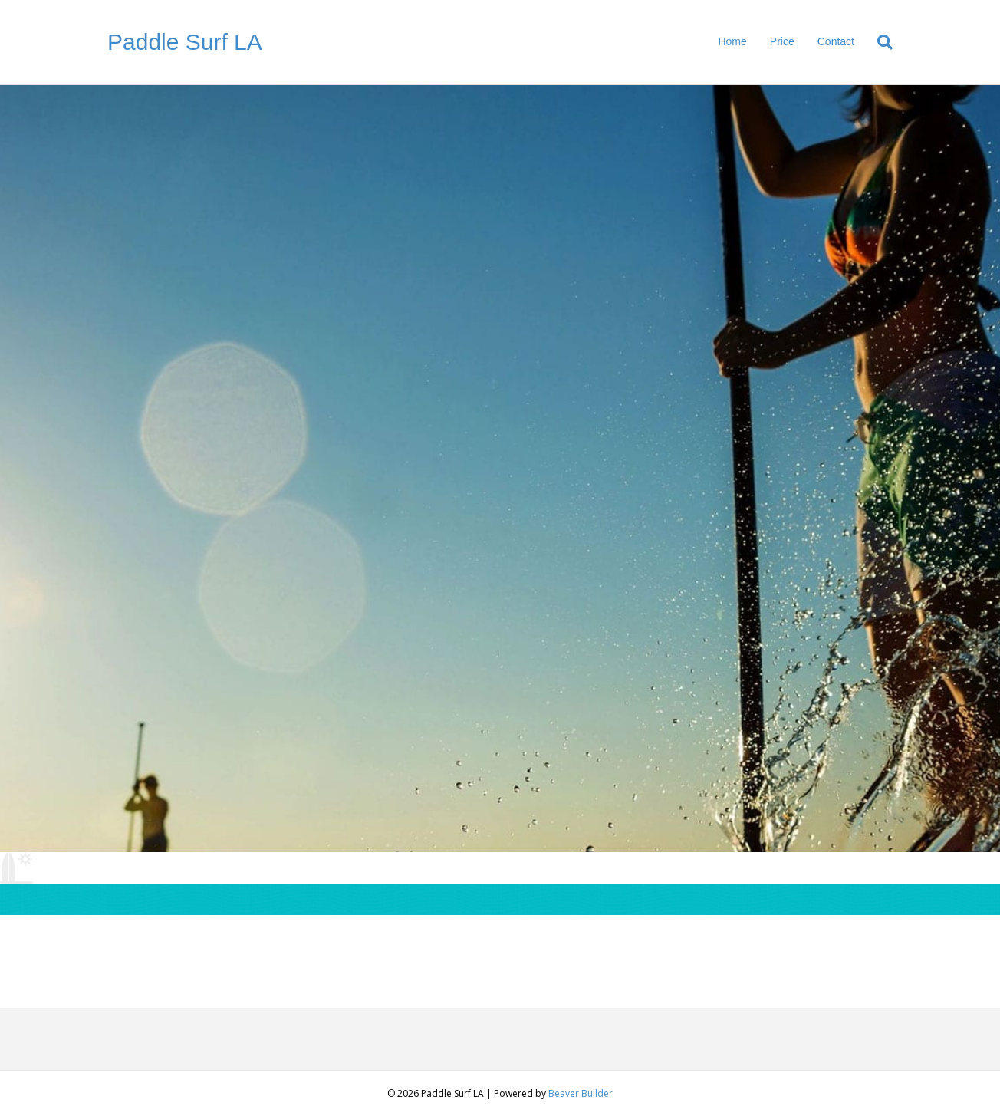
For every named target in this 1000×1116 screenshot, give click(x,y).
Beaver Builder (580, 1093)
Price (782, 41)
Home (732, 41)
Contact (835, 41)
